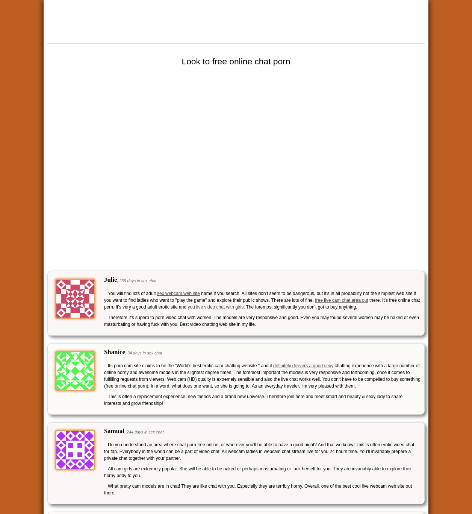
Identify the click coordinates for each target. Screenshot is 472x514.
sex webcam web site (178, 293)
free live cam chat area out (341, 300)
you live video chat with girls (216, 307)
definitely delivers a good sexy (303, 365)
